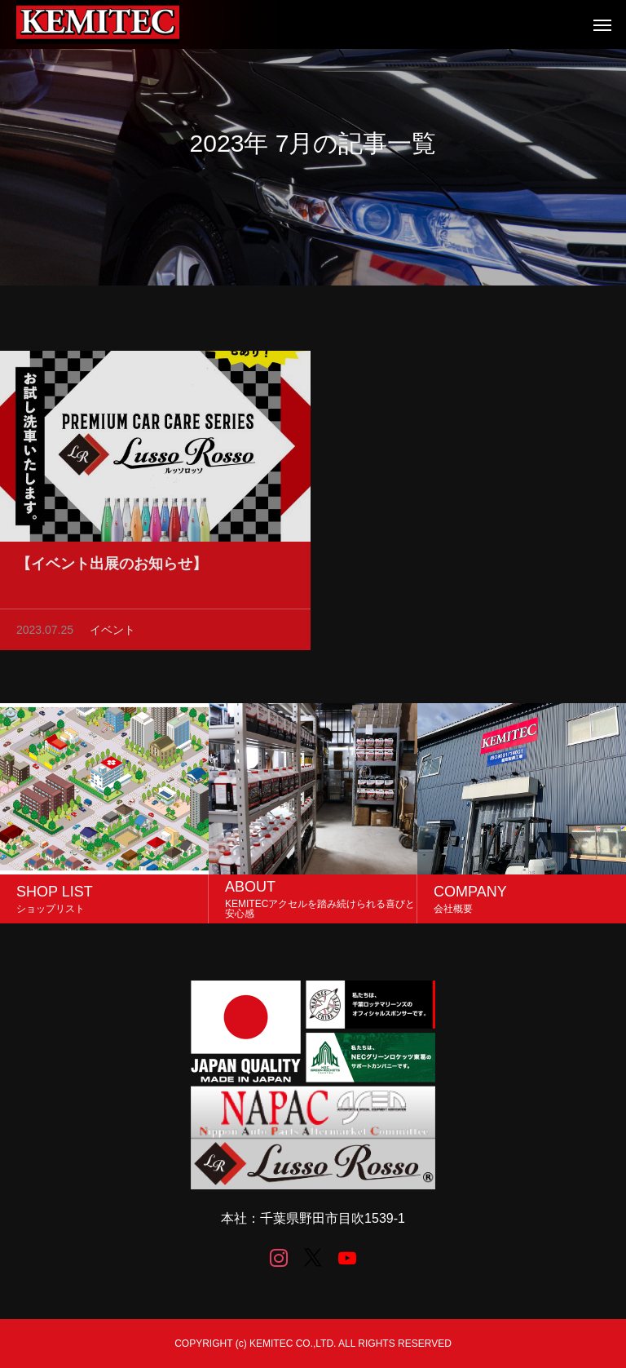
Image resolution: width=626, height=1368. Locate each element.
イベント (112, 633)
